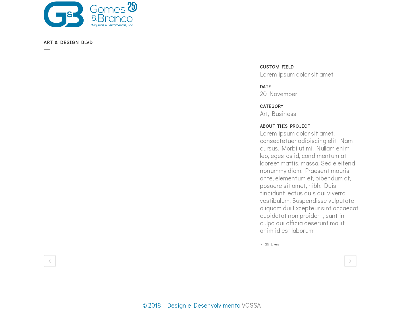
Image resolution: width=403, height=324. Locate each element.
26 (272, 243)
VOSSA (251, 305)
